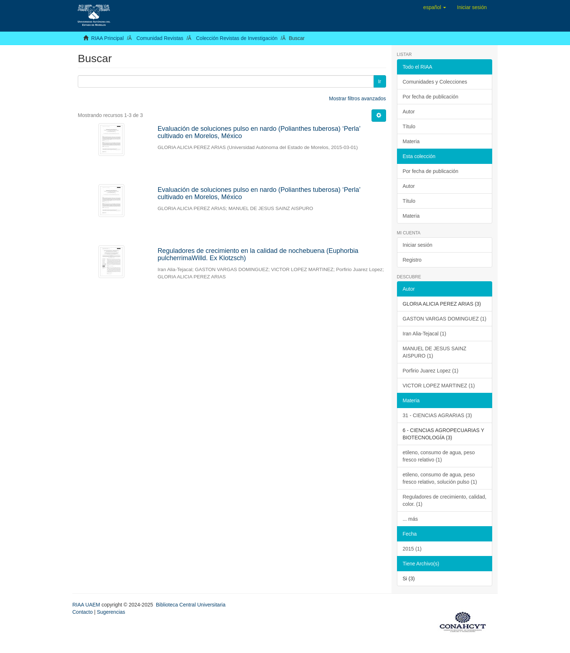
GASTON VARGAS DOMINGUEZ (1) (445, 319)
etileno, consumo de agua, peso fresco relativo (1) (439, 456)
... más (410, 519)
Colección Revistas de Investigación (236, 38)
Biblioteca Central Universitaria (190, 605)
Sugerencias (111, 612)
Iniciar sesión (418, 245)
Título (409, 126)
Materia (411, 141)
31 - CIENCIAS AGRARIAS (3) (437, 415)
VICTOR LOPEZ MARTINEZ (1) (439, 385)
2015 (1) (412, 549)
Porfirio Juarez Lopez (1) (430, 371)
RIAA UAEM (86, 605)
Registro (412, 260)
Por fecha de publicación (430, 97)
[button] (434, 7)
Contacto (82, 612)
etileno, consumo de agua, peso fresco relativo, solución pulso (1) (440, 478)
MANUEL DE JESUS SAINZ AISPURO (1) (434, 352)
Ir (379, 81)
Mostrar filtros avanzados (357, 98)
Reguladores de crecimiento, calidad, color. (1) (444, 500)
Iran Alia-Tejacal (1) (424, 333)
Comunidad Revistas (159, 38)
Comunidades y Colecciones (435, 82)
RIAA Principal (107, 38)
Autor (409, 111)
